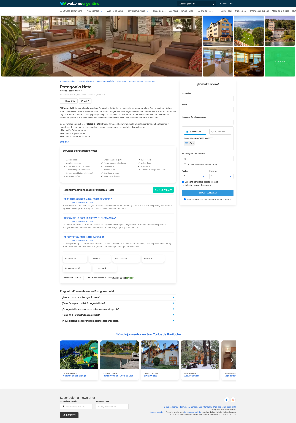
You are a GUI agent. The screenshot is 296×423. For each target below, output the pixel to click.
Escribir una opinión (72, 278)
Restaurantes (160, 11)
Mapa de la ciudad (281, 11)
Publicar (223, 3)
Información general (261, 11)
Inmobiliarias (188, 11)
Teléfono (221, 131)
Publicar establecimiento (224, 407)
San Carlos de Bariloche (71, 11)
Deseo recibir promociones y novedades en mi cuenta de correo (207, 199)
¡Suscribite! (69, 415)
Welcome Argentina (157, 412)
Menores (213, 171)
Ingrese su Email (103, 401)
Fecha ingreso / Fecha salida (194, 153)
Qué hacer (174, 11)
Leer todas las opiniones (95, 278)
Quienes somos (170, 407)
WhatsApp (196, 131)
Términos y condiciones (190, 407)
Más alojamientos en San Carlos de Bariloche (148, 334)
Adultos (185, 171)
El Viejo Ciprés (150, 376)
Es (231, 3)
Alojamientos (93, 11)
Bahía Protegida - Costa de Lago (119, 376)
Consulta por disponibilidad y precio (200, 182)
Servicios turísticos (136, 11)
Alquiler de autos (115, 11)
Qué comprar (242, 11)
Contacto (207, 407)
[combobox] (189, 143)
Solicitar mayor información (196, 185)
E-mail (185, 104)
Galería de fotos (206, 11)
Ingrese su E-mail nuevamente (195, 117)
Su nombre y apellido (69, 401)
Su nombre (186, 93)
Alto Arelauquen (191, 376)
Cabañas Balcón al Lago (74, 376)
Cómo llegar (227, 11)
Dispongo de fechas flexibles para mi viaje (200, 164)
